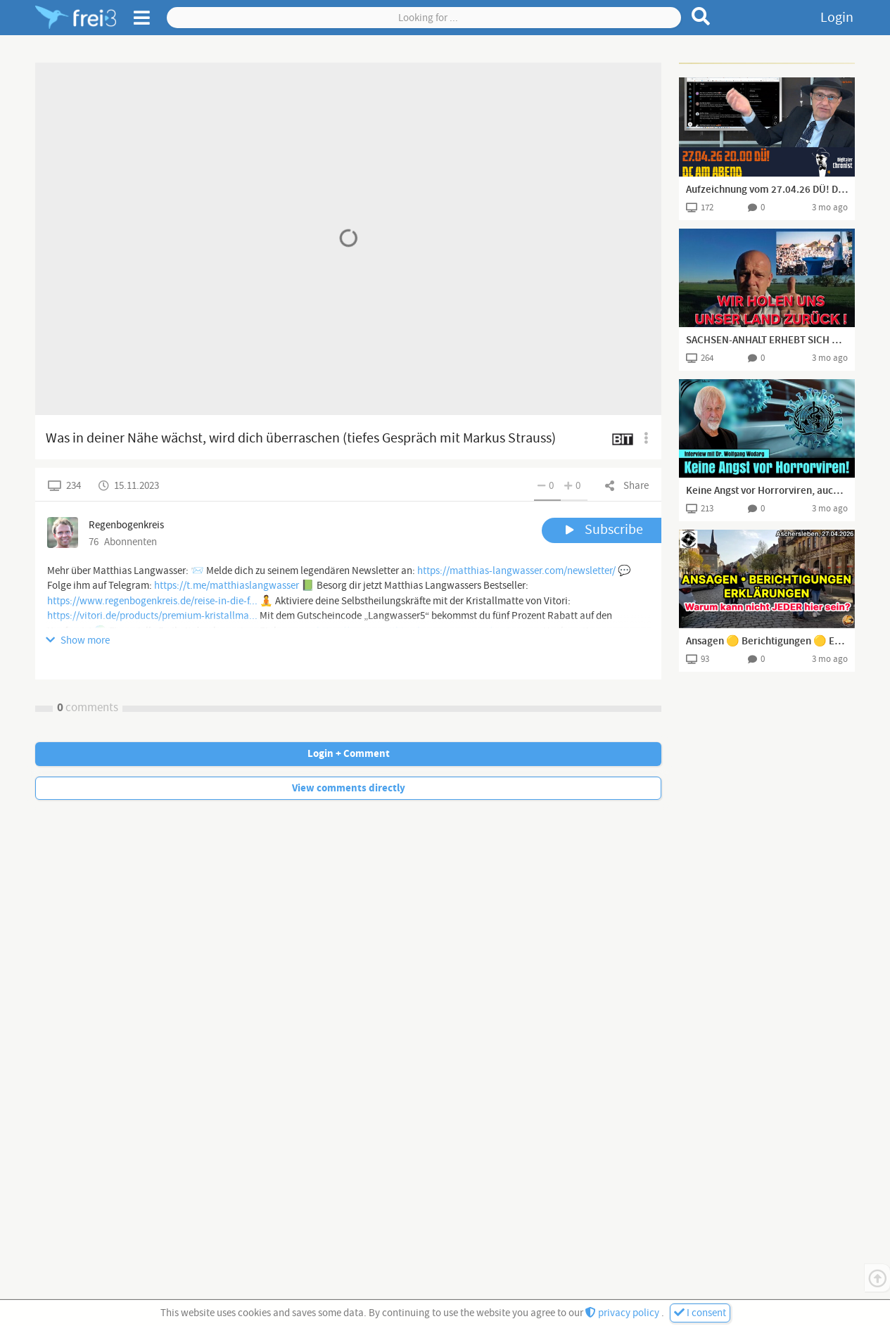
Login (836, 17)
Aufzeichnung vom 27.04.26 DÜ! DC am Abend (767, 190)
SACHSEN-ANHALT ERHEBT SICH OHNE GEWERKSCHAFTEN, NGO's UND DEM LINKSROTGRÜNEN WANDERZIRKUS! (767, 340)
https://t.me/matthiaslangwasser (226, 585)
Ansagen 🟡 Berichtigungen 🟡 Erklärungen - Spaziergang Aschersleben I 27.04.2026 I (767, 642)
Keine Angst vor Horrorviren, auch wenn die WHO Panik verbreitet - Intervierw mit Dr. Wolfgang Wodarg (767, 491)
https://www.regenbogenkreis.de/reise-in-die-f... (152, 601)
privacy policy (623, 1313)
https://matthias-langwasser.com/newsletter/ (516, 571)
